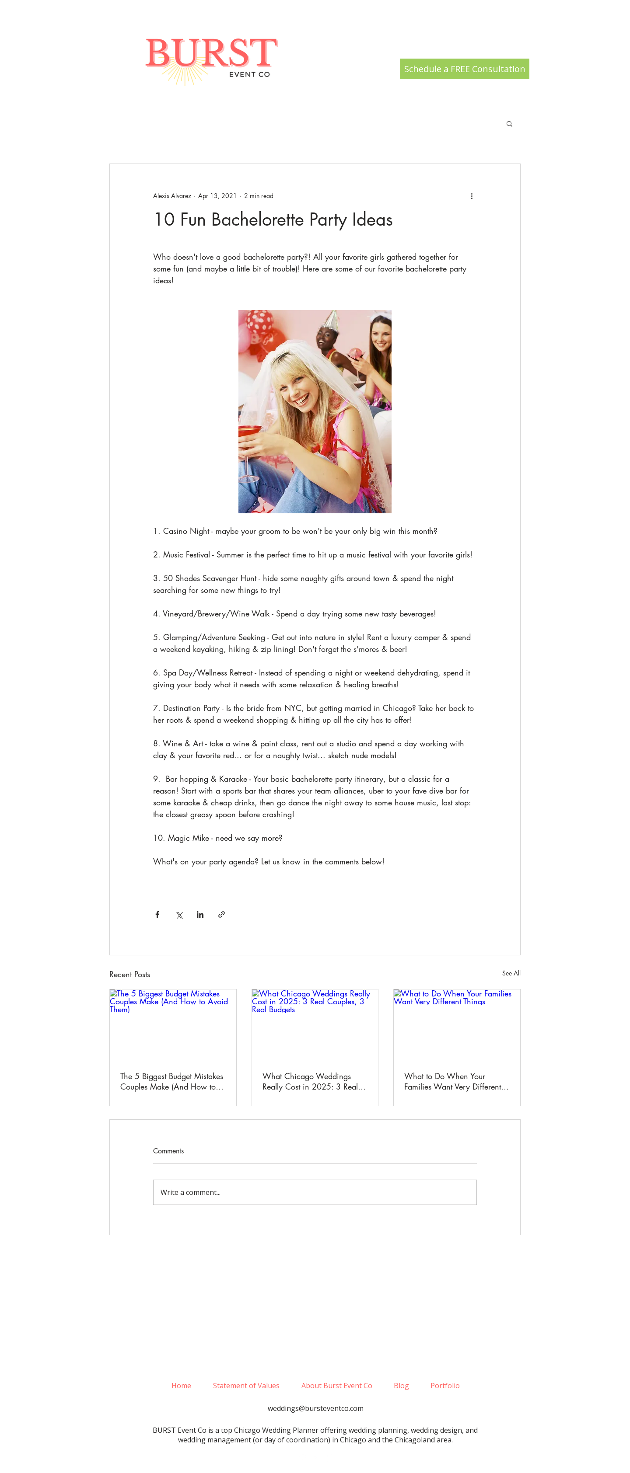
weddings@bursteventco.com (316, 1408)
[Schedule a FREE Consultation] (464, 69)
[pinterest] (328, 1457)
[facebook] (315, 1457)
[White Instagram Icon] (302, 1457)
